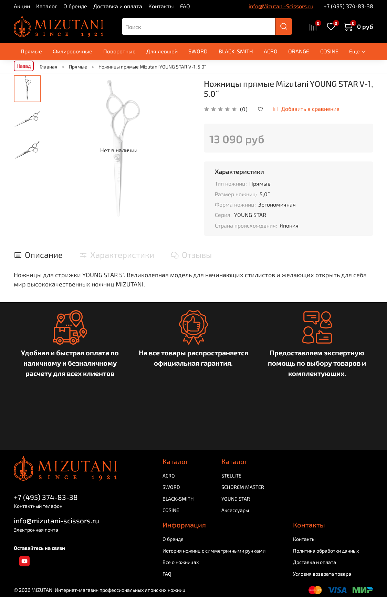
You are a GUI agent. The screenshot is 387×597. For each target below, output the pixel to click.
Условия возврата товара (322, 574)
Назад (24, 66)
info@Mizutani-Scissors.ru (281, 6)
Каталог (46, 6)
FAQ (185, 6)
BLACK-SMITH (236, 51)
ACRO (271, 51)
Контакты (161, 6)
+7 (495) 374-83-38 (348, 6)
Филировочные (72, 51)
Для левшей (162, 51)
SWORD (198, 51)
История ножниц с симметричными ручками (214, 551)
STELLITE (231, 476)
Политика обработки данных (326, 551)
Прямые (31, 51)
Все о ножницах (181, 562)
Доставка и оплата (117, 6)
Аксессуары (235, 510)
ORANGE (298, 51)
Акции (22, 6)
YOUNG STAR (235, 499)
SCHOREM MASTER (242, 487)
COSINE (329, 51)
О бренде (75, 6)
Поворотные (119, 51)
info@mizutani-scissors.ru (56, 520)
